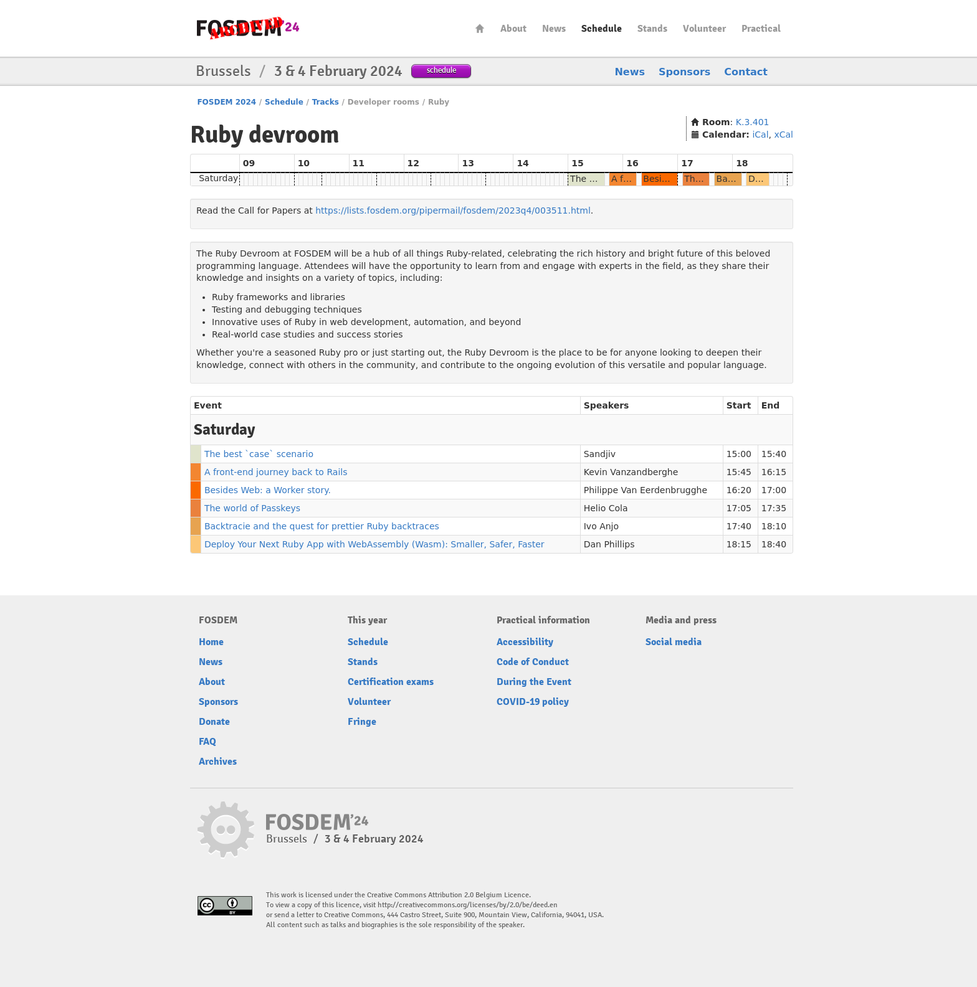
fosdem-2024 (248, 28)
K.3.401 (753, 122)
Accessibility (525, 642)
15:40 (773, 454)
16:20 (739, 490)
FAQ (207, 741)
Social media (674, 642)
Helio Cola (606, 508)
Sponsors (684, 72)
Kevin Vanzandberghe (631, 472)
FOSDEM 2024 (226, 102)
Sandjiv (600, 454)
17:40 (739, 526)
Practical (761, 28)
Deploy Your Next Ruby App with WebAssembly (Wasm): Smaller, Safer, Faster (374, 544)
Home (480, 28)
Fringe (362, 721)
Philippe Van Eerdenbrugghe (645, 490)
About (513, 28)
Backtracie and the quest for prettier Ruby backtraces (321, 526)
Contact (746, 72)
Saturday (218, 178)
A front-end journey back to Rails (276, 472)
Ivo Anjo (601, 526)
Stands (652, 28)
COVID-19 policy (533, 702)
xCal (783, 134)
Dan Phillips (609, 544)
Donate (214, 721)
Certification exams (391, 682)
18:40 (773, 544)
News (554, 28)
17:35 (773, 508)
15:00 (739, 454)
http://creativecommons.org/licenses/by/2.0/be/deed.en (468, 905)
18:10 (773, 526)
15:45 (739, 472)
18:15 (739, 544)
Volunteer (704, 28)
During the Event (534, 682)
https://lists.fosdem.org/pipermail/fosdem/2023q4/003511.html (453, 210)
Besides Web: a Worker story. (267, 490)
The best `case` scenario (258, 454)
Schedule (601, 28)
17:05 (739, 508)
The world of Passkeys (252, 508)
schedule (441, 70)
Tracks (325, 102)
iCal (760, 134)
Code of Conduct (533, 662)
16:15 (773, 472)
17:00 (773, 490)
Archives (218, 761)
